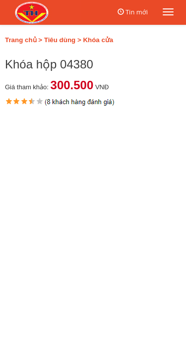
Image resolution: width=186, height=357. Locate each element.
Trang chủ (21, 40)
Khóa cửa (98, 40)
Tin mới (136, 11)
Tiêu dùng (59, 40)
